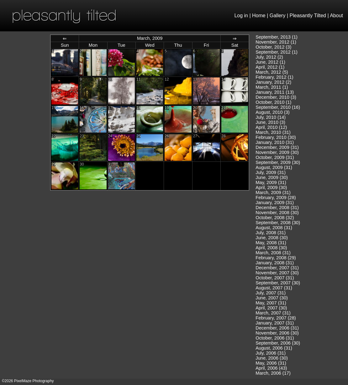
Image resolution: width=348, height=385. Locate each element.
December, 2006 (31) (277, 327)
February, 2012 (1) (274, 77)
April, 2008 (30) (271, 247)
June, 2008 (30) (272, 237)
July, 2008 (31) (271, 232)
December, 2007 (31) (277, 267)
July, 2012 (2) (269, 57)
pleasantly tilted (64, 15)
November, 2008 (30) (277, 212)
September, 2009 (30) (278, 162)
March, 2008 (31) (273, 252)
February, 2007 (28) (276, 317)
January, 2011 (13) (275, 92)
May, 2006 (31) (271, 363)
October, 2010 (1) (273, 102)
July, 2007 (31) (271, 292)
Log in (241, 15)
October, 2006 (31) (275, 337)
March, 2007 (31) (273, 312)
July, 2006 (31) (271, 353)
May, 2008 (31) (271, 242)
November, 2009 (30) (277, 152)
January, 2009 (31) (275, 202)
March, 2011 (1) (272, 87)
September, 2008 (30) (278, 222)
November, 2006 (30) (277, 332)
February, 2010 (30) (276, 137)
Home (259, 15)
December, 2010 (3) (276, 97)
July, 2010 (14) (271, 117)
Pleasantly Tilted (308, 15)
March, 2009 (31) (273, 192)
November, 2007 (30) (277, 272)
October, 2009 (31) (275, 157)
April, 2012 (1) (270, 67)
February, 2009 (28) (276, 197)
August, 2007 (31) (274, 287)
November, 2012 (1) (276, 42)
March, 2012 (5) (272, 72)
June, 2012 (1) (270, 62)
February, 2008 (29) (276, 257)
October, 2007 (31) (275, 277)
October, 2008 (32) (275, 217)
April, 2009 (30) (271, 187)
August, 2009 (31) (274, 167)
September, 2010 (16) (278, 107)
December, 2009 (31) (277, 147)
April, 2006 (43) (271, 368)
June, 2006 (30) (272, 358)
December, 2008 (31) (277, 207)
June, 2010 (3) (270, 122)
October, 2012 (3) (273, 47)
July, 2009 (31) (271, 172)
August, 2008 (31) (274, 227)
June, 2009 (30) (272, 177)
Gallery (278, 15)
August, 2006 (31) (274, 348)
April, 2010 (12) (271, 127)
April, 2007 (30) (271, 307)
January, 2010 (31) (275, 142)
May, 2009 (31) (271, 182)
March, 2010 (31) (273, 132)
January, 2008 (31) (275, 262)
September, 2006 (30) (278, 342)
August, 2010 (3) (272, 112)
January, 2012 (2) (273, 82)
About (336, 15)
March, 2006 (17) (273, 373)
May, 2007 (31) (271, 302)
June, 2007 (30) (272, 297)
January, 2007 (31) (275, 322)
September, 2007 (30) (278, 282)
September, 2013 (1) (277, 37)
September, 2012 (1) (277, 52)
